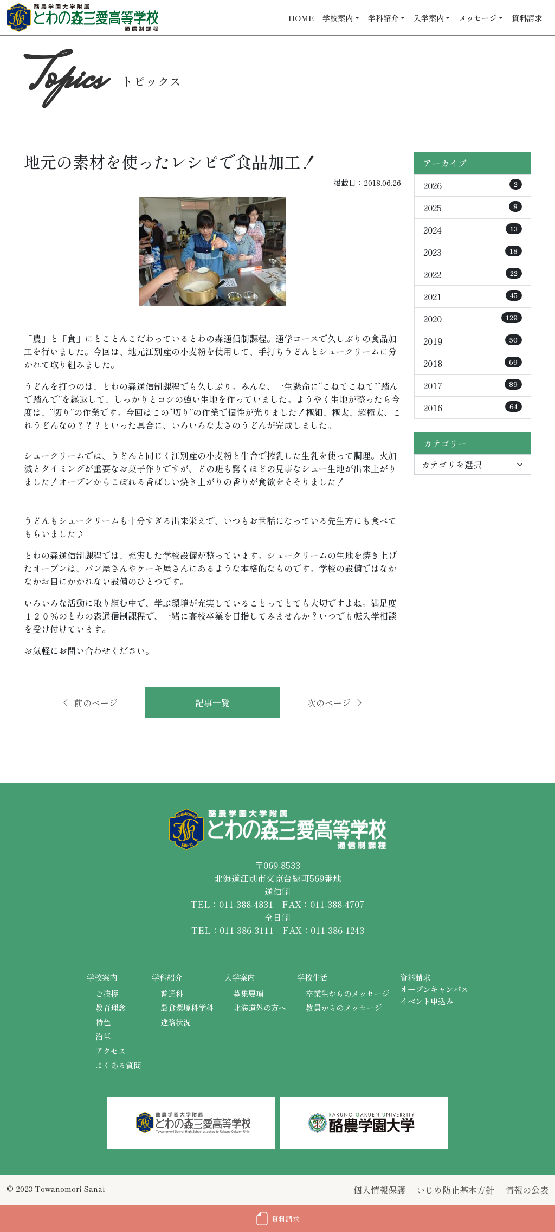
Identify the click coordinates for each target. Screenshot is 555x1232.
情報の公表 (526, 1189)
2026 (472, 185)
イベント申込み (426, 1001)
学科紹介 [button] (383, 17)
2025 (472, 207)
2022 (472, 274)
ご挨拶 (106, 993)
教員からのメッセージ (344, 1007)
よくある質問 (118, 1064)
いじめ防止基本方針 (455, 1189)
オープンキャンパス (434, 989)
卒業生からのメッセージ (347, 993)
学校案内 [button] (337, 17)
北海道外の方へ (259, 1007)
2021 (472, 296)
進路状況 (175, 1022)
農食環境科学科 (187, 1007)
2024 (472, 229)
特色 (103, 1022)
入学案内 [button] (429, 17)
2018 (472, 363)
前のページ (89, 702)
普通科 (171, 993)
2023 (472, 252)
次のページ (335, 702)
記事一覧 (212, 702)
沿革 (103, 1036)
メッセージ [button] (477, 17)
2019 (472, 340)
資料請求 (527, 17)
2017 (472, 385)
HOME (301, 17)
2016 (472, 407)
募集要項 (248, 993)
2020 (472, 318)
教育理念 (110, 1007)
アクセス (110, 1050)
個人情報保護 (379, 1189)
